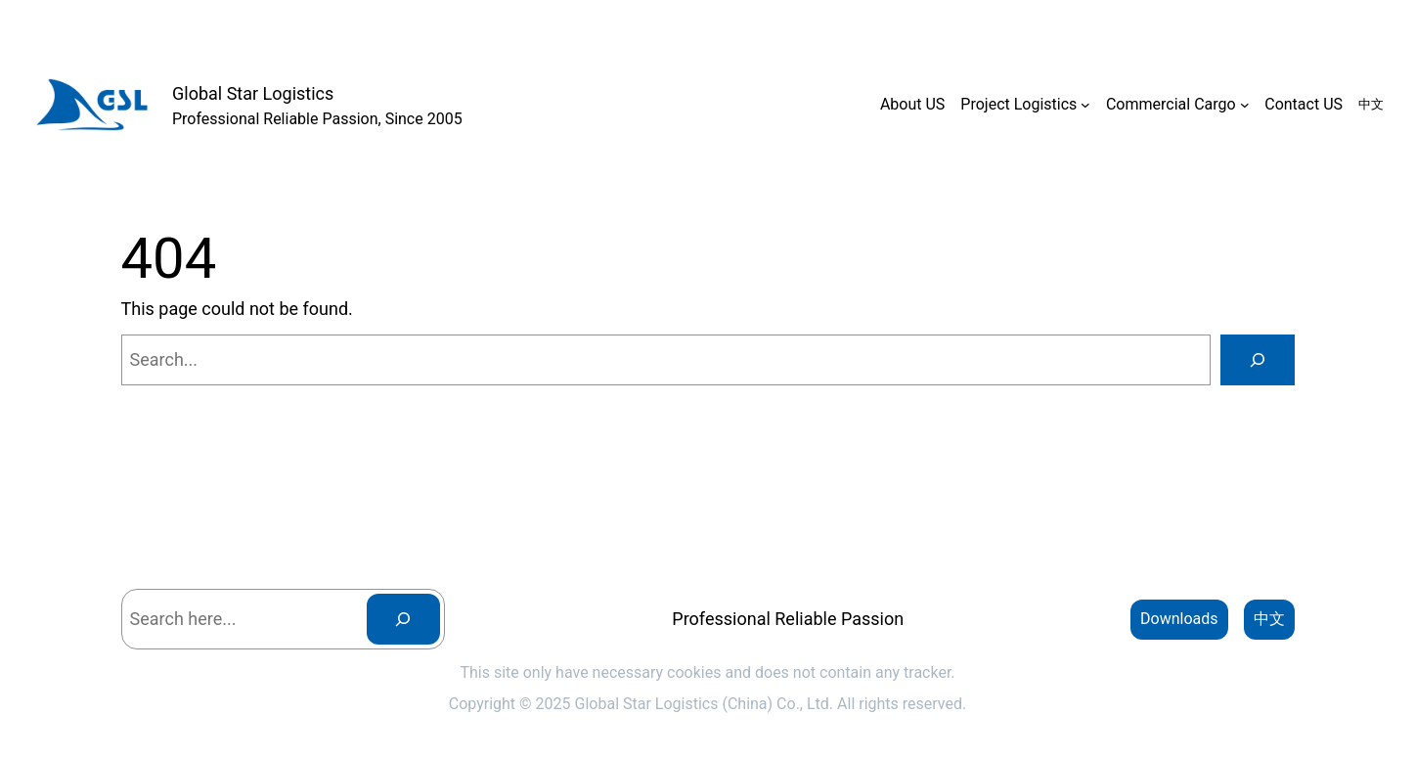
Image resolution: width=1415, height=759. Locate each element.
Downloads (1178, 618)
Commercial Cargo (1171, 104)
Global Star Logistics (252, 93)
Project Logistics (1018, 104)
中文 (1269, 618)
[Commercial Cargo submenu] (1245, 105)
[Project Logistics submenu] (1085, 105)
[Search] (1257, 360)
